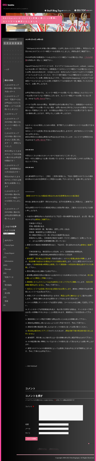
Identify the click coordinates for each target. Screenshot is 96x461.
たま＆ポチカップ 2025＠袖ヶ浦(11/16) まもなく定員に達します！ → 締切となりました (13, 139)
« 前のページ (42, 449)
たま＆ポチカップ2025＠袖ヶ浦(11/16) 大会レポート (13, 88)
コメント (29, 406)
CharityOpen (9, 245)
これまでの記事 (9, 230)
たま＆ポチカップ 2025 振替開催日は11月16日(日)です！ (13, 168)
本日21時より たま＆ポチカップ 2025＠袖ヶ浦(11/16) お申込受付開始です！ (13, 156)
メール (27, 429)
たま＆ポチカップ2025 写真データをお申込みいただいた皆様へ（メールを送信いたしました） (13, 102)
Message (8, 269)
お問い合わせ (40, 99)
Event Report (9, 253)
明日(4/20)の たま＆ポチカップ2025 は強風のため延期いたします (13, 181)
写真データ (9, 277)
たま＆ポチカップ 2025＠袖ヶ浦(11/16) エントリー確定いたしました (13, 123)
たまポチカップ (11, 114)
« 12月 (7, 69)
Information (9, 261)
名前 (27, 424)
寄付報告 (8, 285)
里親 (6, 301)
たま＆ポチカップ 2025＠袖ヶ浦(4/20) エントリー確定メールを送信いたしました (13, 197)
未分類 (7, 293)
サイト (27, 433)
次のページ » (54, 449)
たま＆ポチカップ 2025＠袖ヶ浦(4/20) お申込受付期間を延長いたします (13, 214)
